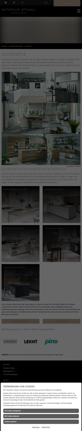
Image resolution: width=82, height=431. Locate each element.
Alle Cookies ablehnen (11, 416)
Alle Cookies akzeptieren (12, 411)
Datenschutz (46, 427)
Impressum (35, 427)
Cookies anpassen (10, 421)
